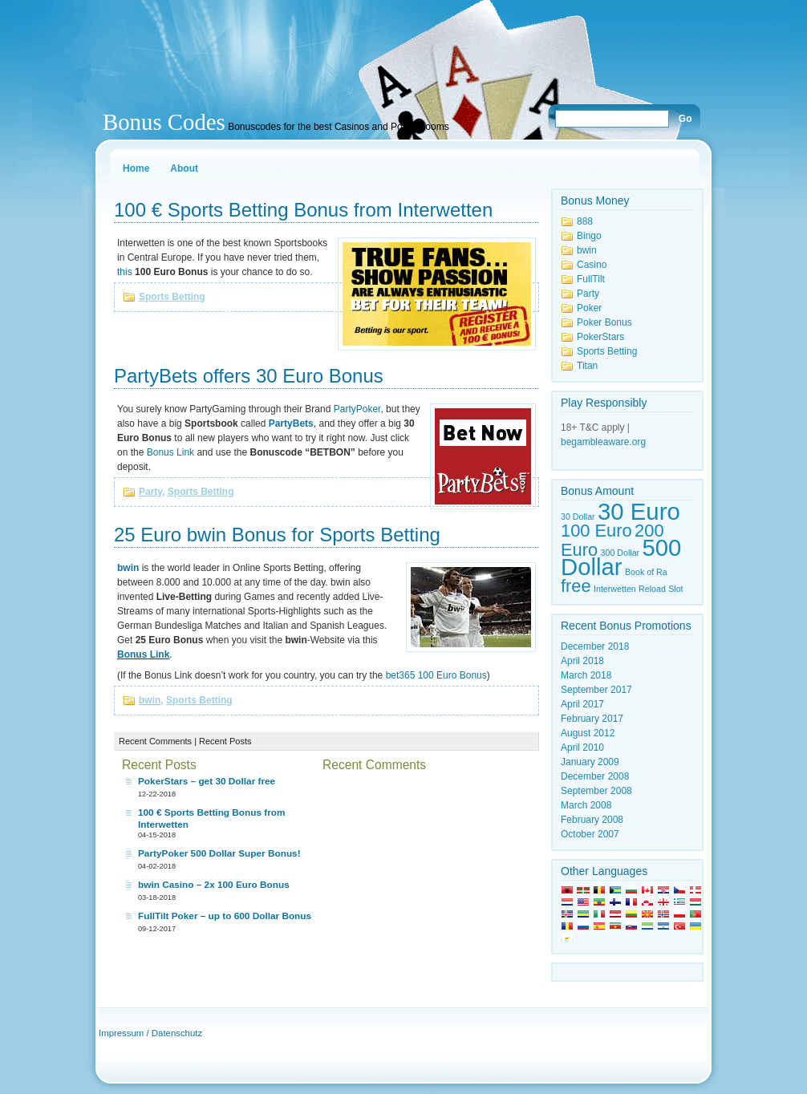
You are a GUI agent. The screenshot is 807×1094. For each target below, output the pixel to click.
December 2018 (595, 646)
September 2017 (596, 689)
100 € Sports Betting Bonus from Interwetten (303, 210)
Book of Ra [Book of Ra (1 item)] (646, 572)
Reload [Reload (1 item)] (652, 589)
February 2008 (592, 819)
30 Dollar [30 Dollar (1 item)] (578, 516)
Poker (589, 308)
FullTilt (591, 279)
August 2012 (587, 733)
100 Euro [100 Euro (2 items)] (596, 531)
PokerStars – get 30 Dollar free (206, 781)
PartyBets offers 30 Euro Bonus (248, 376)
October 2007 (590, 834)
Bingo (589, 235)
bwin (128, 567)
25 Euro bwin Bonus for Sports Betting (277, 534)
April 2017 (582, 704)
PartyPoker (357, 409)
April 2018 (582, 661)
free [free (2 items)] (576, 586)
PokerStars (600, 336)
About (184, 168)
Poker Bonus (604, 322)
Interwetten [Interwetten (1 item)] (615, 589)
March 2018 (586, 675)
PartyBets (291, 423)
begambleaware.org (603, 442)
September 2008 (596, 790)
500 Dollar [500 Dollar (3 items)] (621, 557)
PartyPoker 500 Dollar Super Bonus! (219, 853)
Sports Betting (172, 296)
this (124, 272)
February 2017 (592, 718)
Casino (591, 264)
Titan (587, 365)
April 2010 (582, 747)
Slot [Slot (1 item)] (675, 589)
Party (150, 491)
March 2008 (586, 805)
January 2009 (590, 762)
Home (136, 168)
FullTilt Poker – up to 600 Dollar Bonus (224, 916)
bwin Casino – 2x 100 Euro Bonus (214, 884)
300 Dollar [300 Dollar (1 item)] (620, 552)
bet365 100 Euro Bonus (436, 675)
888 (585, 221)
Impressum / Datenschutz (150, 1033)
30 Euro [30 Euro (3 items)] (639, 511)
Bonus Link (170, 452)
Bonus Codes (164, 122)
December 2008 (595, 776)
